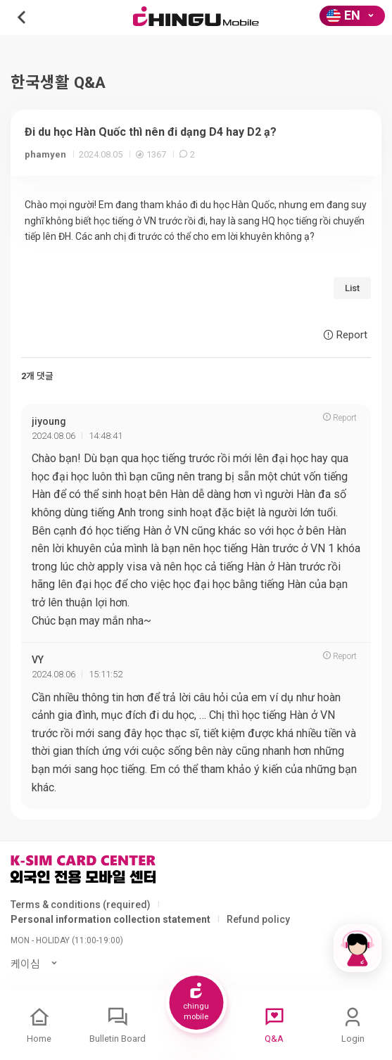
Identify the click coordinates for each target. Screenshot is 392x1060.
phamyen (45, 154)
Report (345, 334)
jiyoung (49, 421)
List (352, 288)
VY (38, 659)
